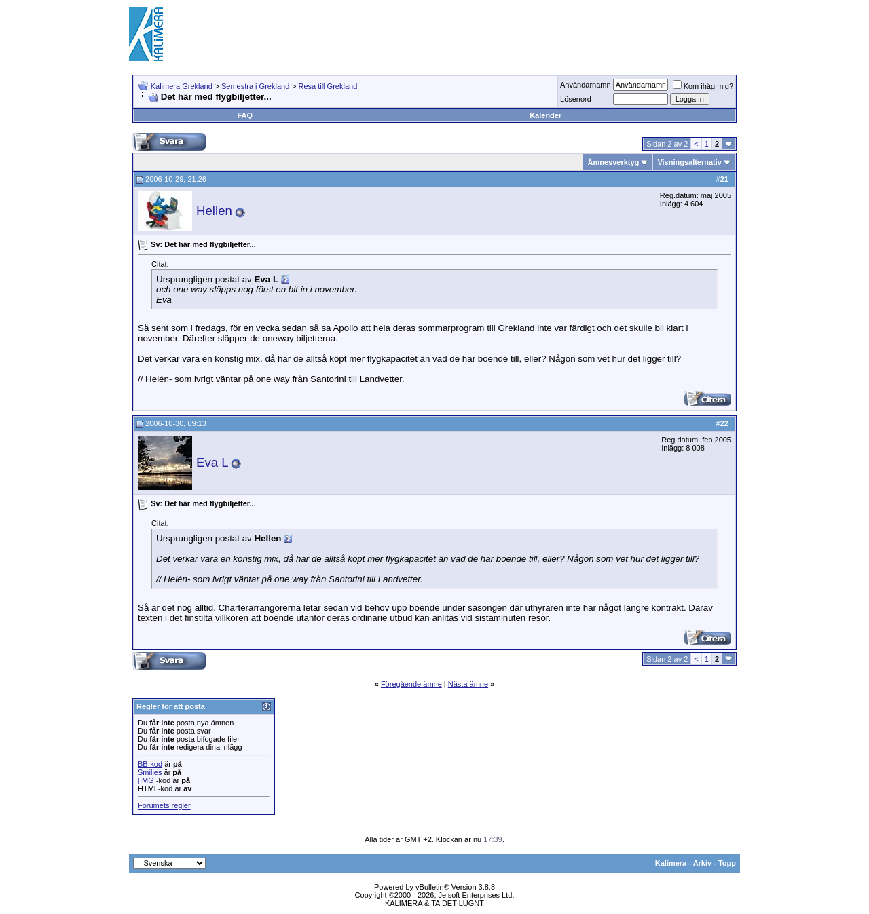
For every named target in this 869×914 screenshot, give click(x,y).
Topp (727, 863)
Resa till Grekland (327, 86)
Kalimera (670, 863)
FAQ (245, 115)
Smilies (150, 772)
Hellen (214, 211)
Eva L (212, 462)
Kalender (545, 115)
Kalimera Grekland (181, 86)
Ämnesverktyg (613, 162)
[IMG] (147, 780)
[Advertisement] (493, 33)
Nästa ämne (468, 684)
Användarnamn (585, 85)
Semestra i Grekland (255, 86)
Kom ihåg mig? (703, 86)
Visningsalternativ (689, 162)
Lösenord (575, 99)
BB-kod (150, 764)
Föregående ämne (411, 684)
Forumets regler (164, 805)
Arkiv (702, 863)
